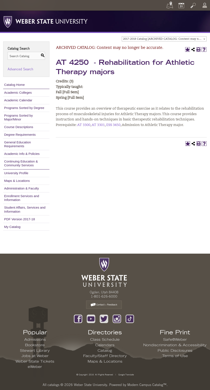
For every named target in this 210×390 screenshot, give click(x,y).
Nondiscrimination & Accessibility (175, 345)
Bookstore (35, 345)
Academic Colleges (18, 92)
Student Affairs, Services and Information (25, 209)
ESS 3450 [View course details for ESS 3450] (113, 125)
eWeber (35, 367)
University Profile (16, 173)
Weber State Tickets (34, 361)
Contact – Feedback (104, 305)
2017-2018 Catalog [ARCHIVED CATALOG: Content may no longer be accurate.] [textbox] (164, 39)
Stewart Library (35, 350)
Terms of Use (175, 356)
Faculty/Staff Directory (105, 356)
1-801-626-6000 (104, 296)
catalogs (53, 385)
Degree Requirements (20, 134)
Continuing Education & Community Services (21, 163)
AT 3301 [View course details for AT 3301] (98, 125)
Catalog (105, 350)
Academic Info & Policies (22, 153)
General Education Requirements (17, 144)
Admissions (35, 339)
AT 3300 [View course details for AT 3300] (83, 125)
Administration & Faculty (21, 188)
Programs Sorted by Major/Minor (18, 117)
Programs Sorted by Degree (24, 108)
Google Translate (126, 374)
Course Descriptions (18, 127)
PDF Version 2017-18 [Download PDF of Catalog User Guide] (19, 219)
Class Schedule (105, 339)
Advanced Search (20, 69)
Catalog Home (14, 84)
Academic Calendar (18, 100)
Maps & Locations (17, 180)
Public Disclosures (175, 350)
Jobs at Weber (35, 356)
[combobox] (164, 38)
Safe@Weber (175, 339)
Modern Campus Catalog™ (147, 385)
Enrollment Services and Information (21, 198)
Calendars (105, 345)
